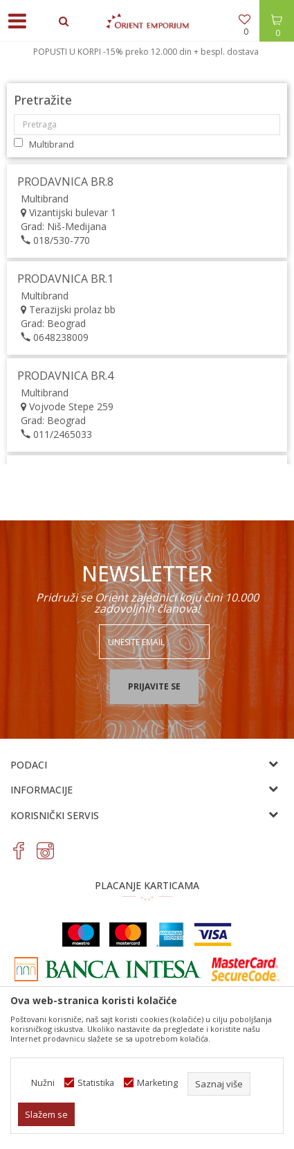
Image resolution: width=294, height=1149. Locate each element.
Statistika (95, 1083)
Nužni (43, 1083)
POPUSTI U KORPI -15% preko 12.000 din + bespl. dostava (146, 52)
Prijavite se (154, 686)
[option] (147, 52)
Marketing (157, 1083)
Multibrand (51, 144)
